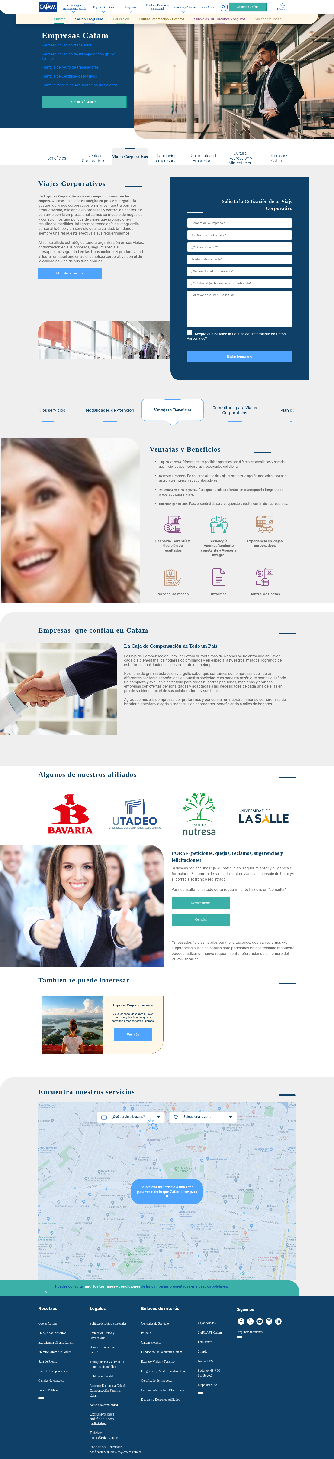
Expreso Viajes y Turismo (158, 1361)
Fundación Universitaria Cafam (161, 1352)
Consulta (201, 919)
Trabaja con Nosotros (52, 1333)
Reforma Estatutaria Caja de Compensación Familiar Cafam (108, 1390)
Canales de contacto (51, 1380)
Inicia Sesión (208, 7)
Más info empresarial (70, 273)
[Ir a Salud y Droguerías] (89, 19)
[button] (59, 19)
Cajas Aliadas (207, 1323)
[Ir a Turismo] (59, 19)
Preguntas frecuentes (250, 1332)
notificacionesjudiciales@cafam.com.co (116, 1452)
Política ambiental (101, 1376)
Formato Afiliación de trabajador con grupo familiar (78, 56)
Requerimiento (200, 903)
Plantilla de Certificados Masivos (69, 76)
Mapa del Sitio (207, 1385)
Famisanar (204, 1342)
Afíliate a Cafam (247, 7)
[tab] (56, 156)
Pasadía (146, 1333)
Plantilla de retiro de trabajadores (70, 67)
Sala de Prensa (47, 1361)
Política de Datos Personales (108, 1323)
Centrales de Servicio (155, 1323)
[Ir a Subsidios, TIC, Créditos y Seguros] (219, 19)
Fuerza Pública (48, 1390)
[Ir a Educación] (121, 19)
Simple (202, 1351)
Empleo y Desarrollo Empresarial (157, 6)
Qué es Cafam (47, 1323)
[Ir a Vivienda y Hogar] (268, 19)
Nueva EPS (205, 1361)
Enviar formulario (239, 356)
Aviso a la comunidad (104, 1405)
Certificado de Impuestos (157, 1380)
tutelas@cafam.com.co (104, 1437)
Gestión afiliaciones (84, 102)
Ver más (133, 1034)
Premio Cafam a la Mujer (54, 1352)
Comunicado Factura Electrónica (162, 1390)
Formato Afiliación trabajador (67, 45)
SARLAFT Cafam (210, 1332)
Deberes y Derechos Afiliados (160, 1399)
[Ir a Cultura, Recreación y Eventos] (161, 19)
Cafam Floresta (151, 1342)
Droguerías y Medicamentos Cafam (164, 1371)
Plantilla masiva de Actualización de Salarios (80, 85)
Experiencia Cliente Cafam (56, 1342)
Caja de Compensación (53, 1371)
